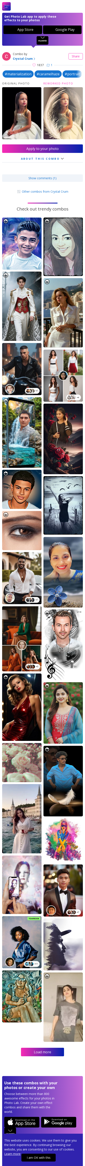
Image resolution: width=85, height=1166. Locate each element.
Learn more (12, 1154)
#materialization (18, 74)
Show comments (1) (42, 178)
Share (76, 56)
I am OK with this (39, 1158)
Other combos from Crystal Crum (42, 191)
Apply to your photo (42, 148)
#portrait (72, 74)
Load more (42, 1052)
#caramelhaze (48, 74)
